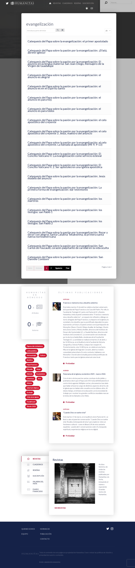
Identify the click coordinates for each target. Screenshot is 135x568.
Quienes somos (28, 529)
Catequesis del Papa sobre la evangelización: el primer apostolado (68, 41)
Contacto (45, 539)
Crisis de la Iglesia (33, 397)
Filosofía (29, 369)
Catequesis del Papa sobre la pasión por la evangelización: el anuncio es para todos (64, 109)
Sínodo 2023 (31, 406)
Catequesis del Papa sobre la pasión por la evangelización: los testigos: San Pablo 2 (65, 222)
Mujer (39, 369)
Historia (29, 374)
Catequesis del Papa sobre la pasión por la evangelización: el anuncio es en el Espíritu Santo (64, 87)
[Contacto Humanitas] (92, 8)
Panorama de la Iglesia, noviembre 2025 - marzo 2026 (84, 374)
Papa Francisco (32, 365)
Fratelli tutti (31, 402)
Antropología (31, 355)
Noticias (66, 299)
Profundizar (70, 363)
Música (29, 383)
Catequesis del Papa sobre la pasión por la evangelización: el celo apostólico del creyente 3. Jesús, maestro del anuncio (67, 132)
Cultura (42, 355)
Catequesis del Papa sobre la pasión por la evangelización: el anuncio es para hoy (64, 98)
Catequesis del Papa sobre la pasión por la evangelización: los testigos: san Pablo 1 (65, 211)
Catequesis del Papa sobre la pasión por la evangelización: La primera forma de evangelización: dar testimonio (65, 188)
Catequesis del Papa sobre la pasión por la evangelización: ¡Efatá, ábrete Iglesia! (67, 51)
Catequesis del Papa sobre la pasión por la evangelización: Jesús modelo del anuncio (66, 177)
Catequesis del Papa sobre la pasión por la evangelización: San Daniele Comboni (65, 258)
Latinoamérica (32, 351)
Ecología (30, 392)
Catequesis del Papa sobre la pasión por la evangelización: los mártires (65, 199)
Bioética (30, 360)
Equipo (24, 534)
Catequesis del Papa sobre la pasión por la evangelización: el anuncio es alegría (64, 76)
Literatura (30, 379)
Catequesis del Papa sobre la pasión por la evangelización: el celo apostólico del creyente (67, 121)
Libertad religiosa (33, 388)
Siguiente (58, 268)
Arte (39, 379)
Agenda (66, 370)
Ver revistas (60, 508)
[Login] (87, 8)
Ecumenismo (40, 374)
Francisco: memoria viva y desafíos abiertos (80, 303)
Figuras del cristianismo (35, 346)
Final (67, 268)
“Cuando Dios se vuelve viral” (74, 412)
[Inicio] (50, 3)
